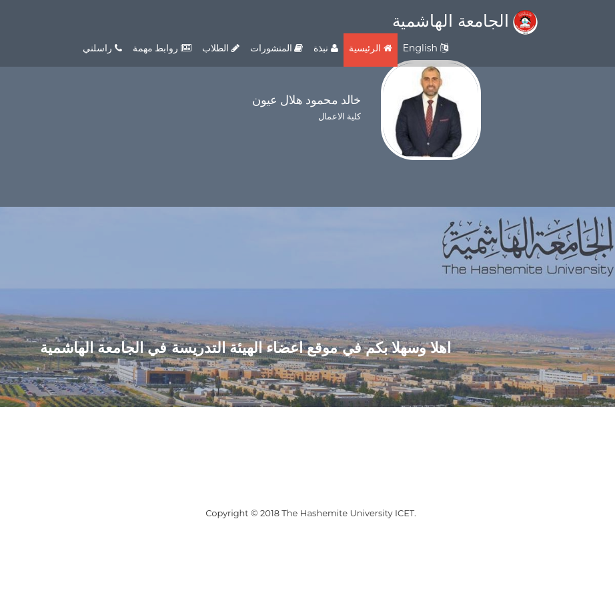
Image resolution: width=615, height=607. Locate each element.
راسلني (102, 48)
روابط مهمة (162, 48)
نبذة (326, 48)
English (425, 48)
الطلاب (220, 48)
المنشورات (276, 48)
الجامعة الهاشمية (465, 21)
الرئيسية (370, 48)
